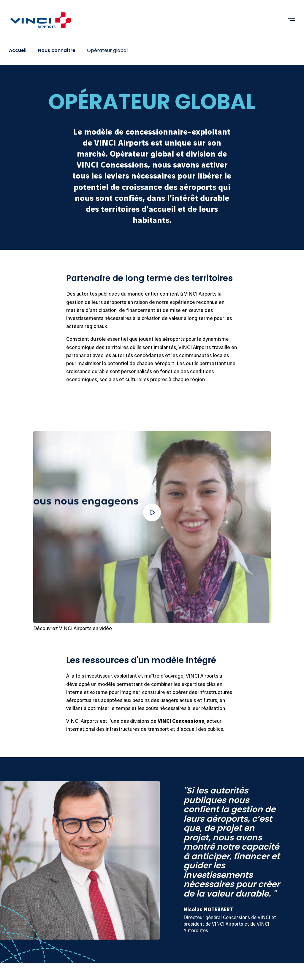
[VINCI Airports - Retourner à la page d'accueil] (41, 20)
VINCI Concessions (181, 721)
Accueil (17, 50)
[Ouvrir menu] (291, 19)
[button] (152, 512)
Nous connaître (56, 50)
